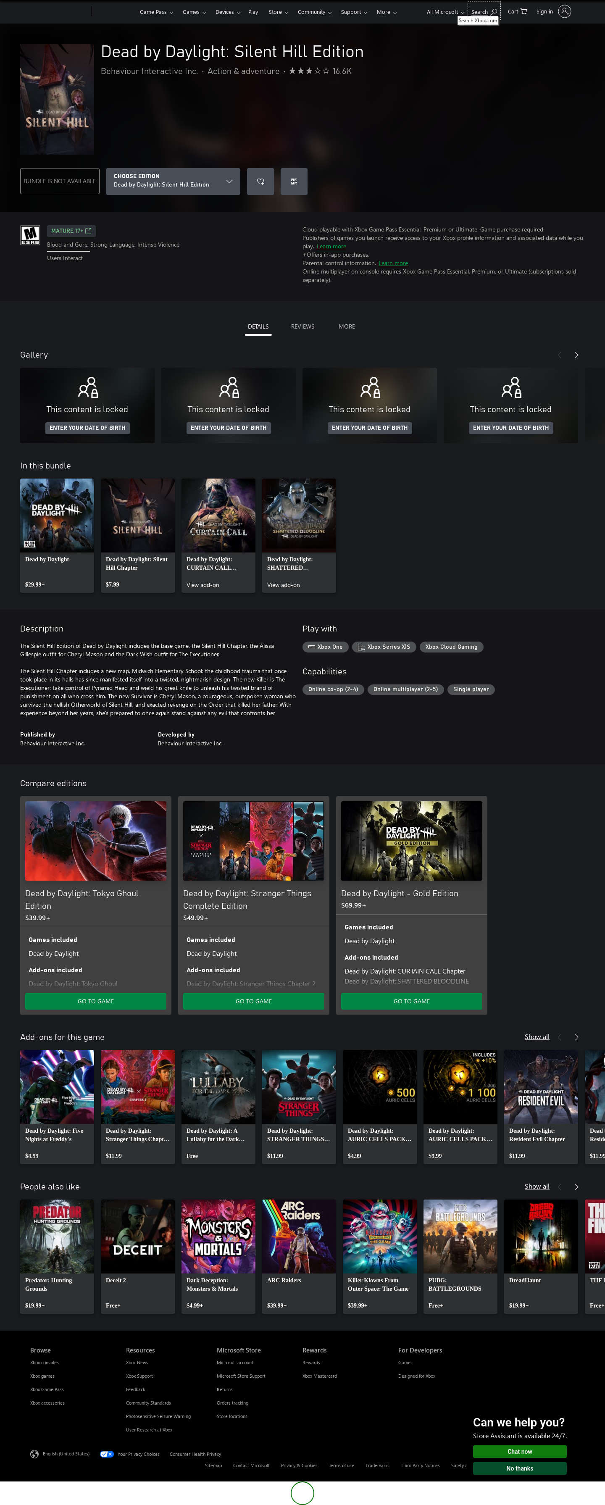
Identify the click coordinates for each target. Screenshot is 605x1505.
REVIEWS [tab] (302, 326)
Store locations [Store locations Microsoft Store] (232, 1416)
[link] (57, 536)
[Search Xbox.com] (484, 10)
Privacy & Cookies (299, 1465)
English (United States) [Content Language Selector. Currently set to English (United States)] (66, 1453)
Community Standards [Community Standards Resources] (148, 1402)
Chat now (520, 1451)
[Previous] (559, 355)
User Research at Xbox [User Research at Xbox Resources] (149, 1429)
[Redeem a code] (294, 181)
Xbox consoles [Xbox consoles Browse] (44, 1362)
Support (351, 11)
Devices (225, 11)
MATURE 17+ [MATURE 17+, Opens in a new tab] (71, 231)
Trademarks (377, 1465)
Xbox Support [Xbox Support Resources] (139, 1376)
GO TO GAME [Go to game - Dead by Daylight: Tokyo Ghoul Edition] (96, 1001)
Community (311, 11)
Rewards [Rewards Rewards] (311, 1362)
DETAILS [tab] (258, 326)
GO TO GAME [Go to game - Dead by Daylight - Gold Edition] (412, 1001)
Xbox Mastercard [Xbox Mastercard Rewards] (319, 1376)
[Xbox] (114, 11)
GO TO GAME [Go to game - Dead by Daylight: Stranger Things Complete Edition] (254, 1001)
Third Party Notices (420, 1465)
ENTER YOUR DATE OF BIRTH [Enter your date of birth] (88, 428)
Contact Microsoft (251, 1465)
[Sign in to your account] (553, 11)
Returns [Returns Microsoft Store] (225, 1389)
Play (253, 11)
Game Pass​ (153, 11)
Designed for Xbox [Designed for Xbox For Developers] (416, 1376)
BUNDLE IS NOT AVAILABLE (60, 181)
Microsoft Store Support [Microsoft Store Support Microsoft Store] (241, 1376)
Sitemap (213, 1465)
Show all (537, 1036)
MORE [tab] (347, 326)
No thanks (520, 1468)
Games (191, 11)
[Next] (576, 355)
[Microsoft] (59, 11)
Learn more (331, 246)
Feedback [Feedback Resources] (135, 1389)
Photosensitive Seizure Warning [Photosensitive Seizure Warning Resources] (158, 1416)
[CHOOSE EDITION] (173, 181)
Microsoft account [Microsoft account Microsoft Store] (235, 1362)
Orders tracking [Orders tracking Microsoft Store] (232, 1402)
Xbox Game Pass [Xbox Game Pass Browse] (47, 1389)
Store (275, 11)
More (383, 11)
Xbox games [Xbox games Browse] (42, 1376)
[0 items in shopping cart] (517, 11)
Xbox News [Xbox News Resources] (137, 1362)
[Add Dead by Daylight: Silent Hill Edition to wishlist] (260, 181)
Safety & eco (464, 1465)
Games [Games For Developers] (405, 1362)
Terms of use (341, 1465)
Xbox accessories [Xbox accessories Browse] (47, 1402)
